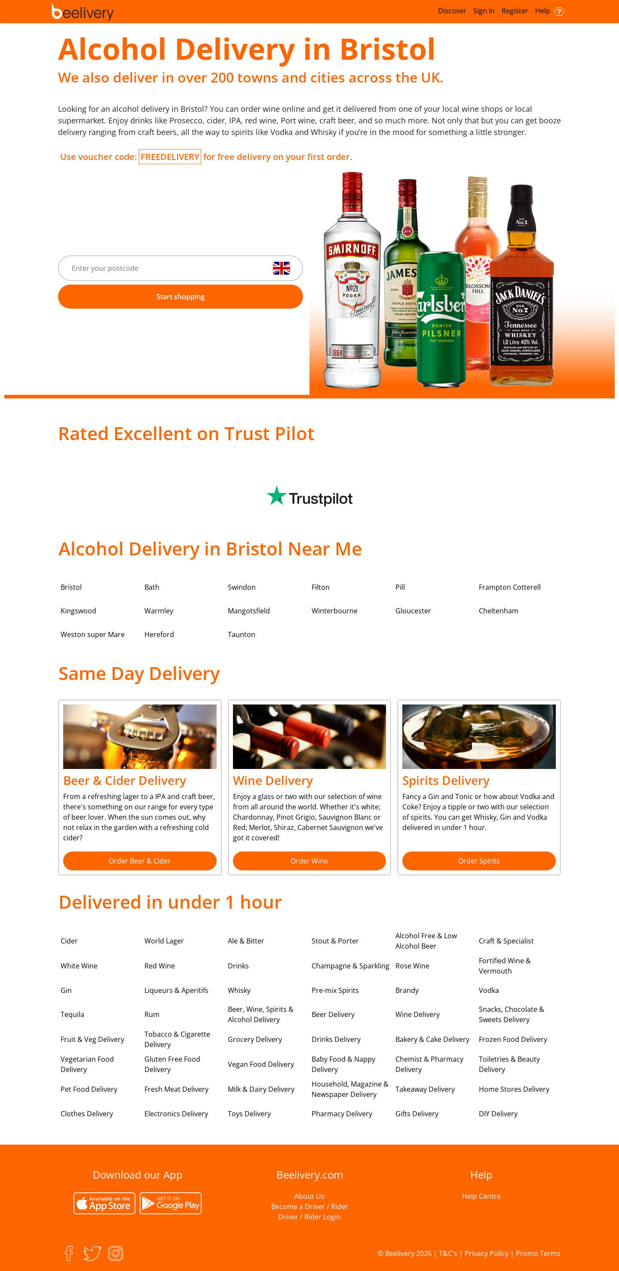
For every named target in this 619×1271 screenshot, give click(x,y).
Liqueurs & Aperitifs (176, 990)
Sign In (484, 10)
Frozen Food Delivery (513, 1039)
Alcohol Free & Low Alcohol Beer (426, 941)
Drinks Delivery (336, 1039)
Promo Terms (538, 1253)
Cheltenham (498, 611)
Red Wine (159, 966)
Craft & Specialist (506, 941)
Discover (452, 10)
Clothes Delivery (87, 1113)
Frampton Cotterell (510, 587)
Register (515, 10)
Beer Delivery (333, 1014)
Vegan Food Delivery (261, 1064)
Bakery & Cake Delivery (432, 1039)
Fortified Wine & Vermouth (505, 966)
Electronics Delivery (176, 1113)
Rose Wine (412, 966)
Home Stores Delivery (514, 1089)
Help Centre (481, 1196)
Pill (400, 587)
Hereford (159, 634)
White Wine (79, 966)
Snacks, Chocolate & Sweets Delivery (511, 1014)
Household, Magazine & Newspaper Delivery (350, 1089)
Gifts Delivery (416, 1113)
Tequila (72, 1014)
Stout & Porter (335, 941)
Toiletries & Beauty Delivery (509, 1064)
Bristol (71, 587)
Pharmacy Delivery (342, 1113)
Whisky (239, 990)
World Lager (164, 941)
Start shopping (180, 296)
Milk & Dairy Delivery (261, 1089)
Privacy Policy (487, 1253)
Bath (151, 587)
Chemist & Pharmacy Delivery (429, 1064)
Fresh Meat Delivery (176, 1089)
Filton (321, 587)
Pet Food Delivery (89, 1089)
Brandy (407, 990)
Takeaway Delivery (425, 1089)
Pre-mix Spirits (335, 990)
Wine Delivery (417, 1014)
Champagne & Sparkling (350, 966)
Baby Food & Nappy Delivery (343, 1064)
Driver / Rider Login (309, 1217)
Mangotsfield (249, 611)
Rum (151, 1014)
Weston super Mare (93, 634)
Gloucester (413, 611)
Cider (69, 941)
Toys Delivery (249, 1113)
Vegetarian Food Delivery (87, 1064)
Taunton (241, 634)
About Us (309, 1196)
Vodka (489, 990)
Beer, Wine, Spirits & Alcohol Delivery (261, 1014)
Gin (66, 990)
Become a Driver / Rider (309, 1206)
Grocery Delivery (255, 1039)
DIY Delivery (498, 1113)
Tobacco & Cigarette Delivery (177, 1039)
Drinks (238, 966)
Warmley (158, 611)
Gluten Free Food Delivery (172, 1064)
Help (549, 11)
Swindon (242, 587)
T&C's (448, 1253)
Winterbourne (335, 611)
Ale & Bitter (246, 941)
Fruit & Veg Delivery (92, 1039)
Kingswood (78, 611)
